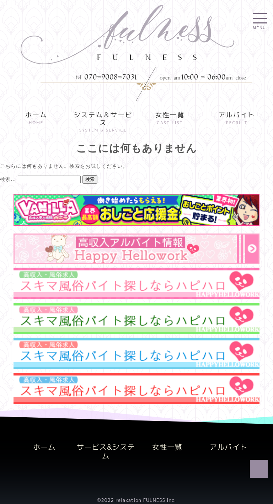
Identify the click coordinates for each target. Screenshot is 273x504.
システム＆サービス (103, 122)
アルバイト (237, 119)
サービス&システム (106, 451)
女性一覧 (170, 119)
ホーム (36, 119)
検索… (8, 179)
